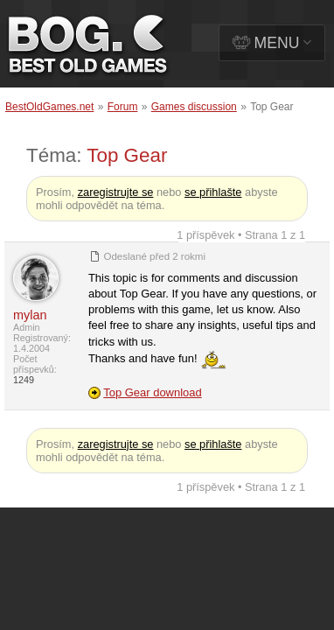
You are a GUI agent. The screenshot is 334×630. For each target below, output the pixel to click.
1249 (23, 379)
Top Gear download (152, 392)
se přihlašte (212, 192)
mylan (29, 315)
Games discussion (194, 107)
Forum (123, 107)
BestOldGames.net (49, 107)
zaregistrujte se (116, 192)
